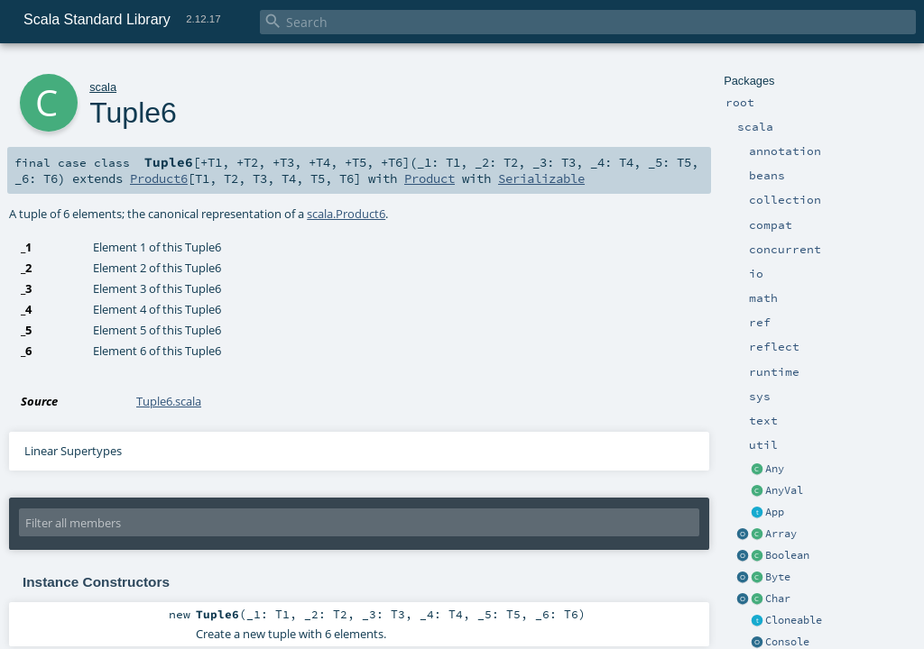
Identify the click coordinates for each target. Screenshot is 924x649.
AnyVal (784, 490)
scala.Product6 (346, 214)
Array (781, 533)
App (774, 512)
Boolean (787, 555)
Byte (777, 577)
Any (774, 468)
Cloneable (793, 620)
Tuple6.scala (168, 401)
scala (102, 87)
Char (777, 598)
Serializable (541, 178)
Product (429, 178)
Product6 (159, 178)
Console (787, 641)
